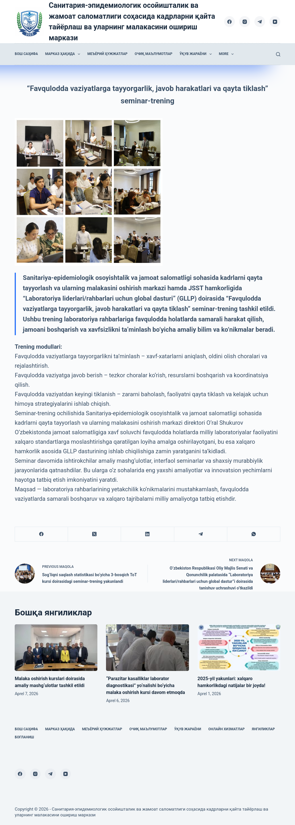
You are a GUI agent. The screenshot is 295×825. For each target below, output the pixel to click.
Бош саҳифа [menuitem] (26, 54)
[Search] (278, 54)
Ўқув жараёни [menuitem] (196, 54)
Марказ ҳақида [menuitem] (64, 54)
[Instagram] (244, 21)
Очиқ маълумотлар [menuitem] (153, 54)
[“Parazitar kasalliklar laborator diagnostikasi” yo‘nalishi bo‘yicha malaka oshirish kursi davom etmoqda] (147, 647)
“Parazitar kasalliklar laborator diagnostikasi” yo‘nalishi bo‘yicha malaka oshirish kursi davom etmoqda (145, 685)
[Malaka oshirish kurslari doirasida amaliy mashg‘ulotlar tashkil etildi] (56, 647)
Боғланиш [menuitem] (24, 737)
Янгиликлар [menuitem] (263, 729)
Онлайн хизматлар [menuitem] (226, 729)
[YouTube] (274, 21)
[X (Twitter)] (94, 534)
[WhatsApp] (253, 534)
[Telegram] (259, 21)
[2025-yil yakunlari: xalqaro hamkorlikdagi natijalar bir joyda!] (239, 647)
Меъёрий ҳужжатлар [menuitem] (107, 54)
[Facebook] (229, 21)
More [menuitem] (227, 54)
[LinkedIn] (147, 534)
